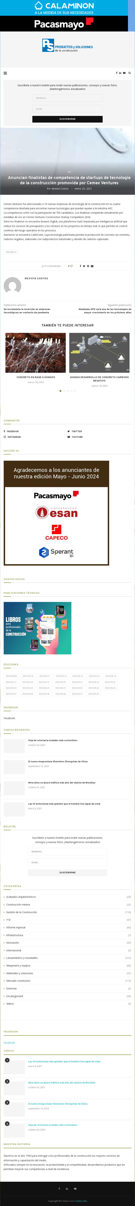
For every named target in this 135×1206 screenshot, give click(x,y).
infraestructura (68, 935)
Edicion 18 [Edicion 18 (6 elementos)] (27, 682)
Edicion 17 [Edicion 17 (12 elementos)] (11, 682)
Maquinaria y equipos (68, 965)
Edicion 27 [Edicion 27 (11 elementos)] (61, 688)
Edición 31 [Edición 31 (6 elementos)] (77, 694)
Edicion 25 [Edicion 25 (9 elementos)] (27, 688)
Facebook (9, 718)
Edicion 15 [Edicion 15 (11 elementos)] (94, 676)
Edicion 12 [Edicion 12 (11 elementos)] (61, 676)
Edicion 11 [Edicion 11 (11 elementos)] (45, 676)
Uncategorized (68, 996)
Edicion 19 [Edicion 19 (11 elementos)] (44, 682)
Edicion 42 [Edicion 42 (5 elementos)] (61, 694)
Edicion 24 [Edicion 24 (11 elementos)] (11, 688)
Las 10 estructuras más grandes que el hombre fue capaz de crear (64, 804)
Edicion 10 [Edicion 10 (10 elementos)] (28, 676)
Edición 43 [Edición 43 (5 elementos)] (94, 694)
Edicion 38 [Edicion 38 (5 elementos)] (27, 694)
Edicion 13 (11, 252)
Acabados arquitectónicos (68, 897)
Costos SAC (81, 1201)
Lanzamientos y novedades (68, 958)
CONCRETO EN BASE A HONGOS (36, 377)
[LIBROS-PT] (37, 604)
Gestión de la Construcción (68, 912)
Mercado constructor (68, 981)
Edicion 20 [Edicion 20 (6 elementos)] (61, 682)
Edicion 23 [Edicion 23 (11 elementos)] (110, 682)
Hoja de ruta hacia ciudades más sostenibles (52, 740)
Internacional (68, 950)
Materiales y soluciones (68, 973)
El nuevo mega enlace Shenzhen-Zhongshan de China (57, 761)
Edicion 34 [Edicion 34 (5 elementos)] (110, 688)
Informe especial (68, 927)
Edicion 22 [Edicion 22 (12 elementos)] (94, 682)
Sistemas (68, 988)
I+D (69, 172)
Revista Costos (60, 188)
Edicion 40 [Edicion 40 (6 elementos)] (44, 694)
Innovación (68, 942)
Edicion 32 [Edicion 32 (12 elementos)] (94, 688)
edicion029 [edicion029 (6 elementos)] (11, 676)
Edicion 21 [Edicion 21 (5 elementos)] (77, 682)
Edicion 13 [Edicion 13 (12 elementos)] (78, 676)
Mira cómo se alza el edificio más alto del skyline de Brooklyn (61, 783)
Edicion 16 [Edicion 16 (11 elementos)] (111, 676)
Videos (68, 1003)
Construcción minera (68, 904)
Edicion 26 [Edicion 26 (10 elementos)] (44, 688)
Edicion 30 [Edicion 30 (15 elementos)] (77, 688)
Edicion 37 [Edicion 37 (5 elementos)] (11, 694)
